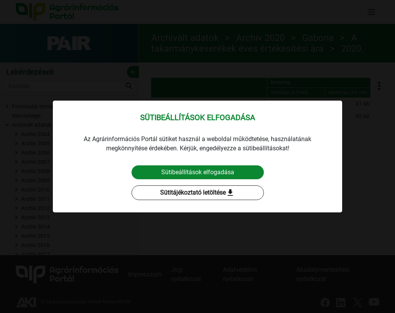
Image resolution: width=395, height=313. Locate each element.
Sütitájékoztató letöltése (197, 192)
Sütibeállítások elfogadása (197, 172)
